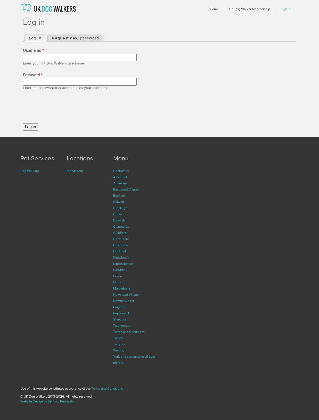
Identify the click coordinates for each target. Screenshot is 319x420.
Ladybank (120, 270)
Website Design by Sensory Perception (48, 401)
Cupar (117, 214)
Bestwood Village (125, 189)
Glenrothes (121, 227)
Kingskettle (121, 258)
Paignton (119, 307)
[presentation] (62, 107)
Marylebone (75, 171)
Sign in (285, 9)
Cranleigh (120, 208)
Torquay (119, 344)
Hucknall (119, 251)
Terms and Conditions (129, 332)
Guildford (119, 233)
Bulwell (118, 202)
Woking (118, 350)
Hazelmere (121, 239)
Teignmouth (121, 326)
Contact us (121, 171)
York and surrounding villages (134, 357)
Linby (117, 282)
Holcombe (120, 245)
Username (33, 50)
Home (214, 9)
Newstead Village (126, 295)
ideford (118, 363)
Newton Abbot (123, 301)
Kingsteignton (123, 264)
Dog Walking (29, 171)
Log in (37, 38)
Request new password (75, 38)
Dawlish (119, 220)
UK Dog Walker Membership (249, 9)
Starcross (120, 319)
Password (32, 75)
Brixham (119, 196)
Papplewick (121, 313)
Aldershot (120, 177)
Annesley (120, 183)
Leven (117, 276)
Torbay (118, 338)
